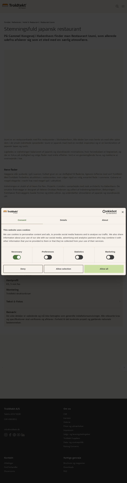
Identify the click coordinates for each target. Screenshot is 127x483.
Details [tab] (63, 220)
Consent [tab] (22, 220)
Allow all (104, 269)
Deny (23, 269)
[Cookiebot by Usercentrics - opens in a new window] (104, 212)
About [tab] (105, 220)
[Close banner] (123, 212)
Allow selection (63, 269)
